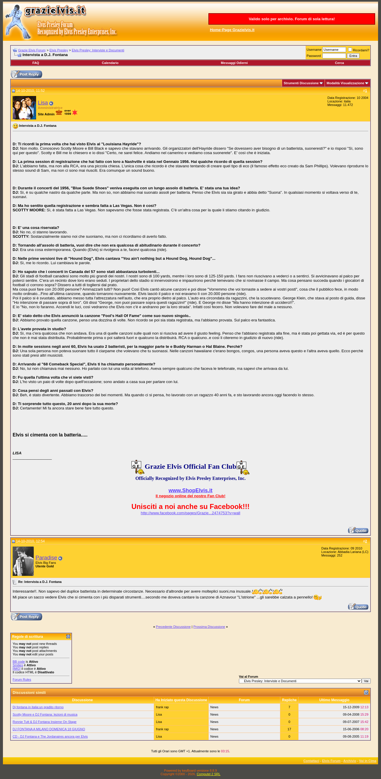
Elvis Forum (331, 761)
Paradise (46, 557)
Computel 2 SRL (208, 774)
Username (314, 49)
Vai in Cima (367, 761)
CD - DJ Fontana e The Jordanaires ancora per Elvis (50, 736)
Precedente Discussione (173, 626)
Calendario (110, 63)
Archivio (349, 761)
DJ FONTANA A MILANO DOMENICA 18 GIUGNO (49, 729)
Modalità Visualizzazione (345, 83)
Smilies (18, 665)
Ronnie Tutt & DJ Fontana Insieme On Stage (45, 722)
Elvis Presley (58, 50)
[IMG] (17, 668)
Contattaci (311, 761)
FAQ (36, 63)
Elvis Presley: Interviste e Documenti (98, 50)
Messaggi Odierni (234, 63)
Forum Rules (22, 679)
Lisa (43, 103)
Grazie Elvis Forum (32, 50)
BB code (19, 661)
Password (314, 56)
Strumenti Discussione (301, 83)
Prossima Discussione (209, 626)
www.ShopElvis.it (190, 490)
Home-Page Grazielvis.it (232, 30)
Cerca (339, 63)
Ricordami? (358, 50)
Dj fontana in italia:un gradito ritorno (38, 707)
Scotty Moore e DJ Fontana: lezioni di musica (45, 714)
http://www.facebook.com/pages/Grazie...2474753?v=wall (190, 513)
